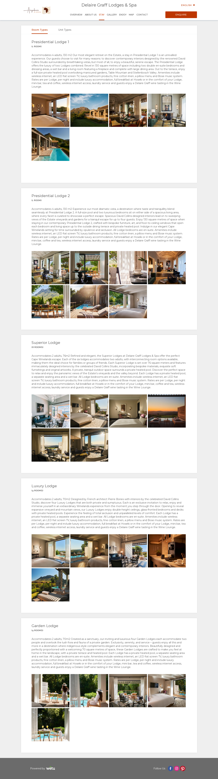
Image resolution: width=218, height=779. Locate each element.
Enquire (181, 14)
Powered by (43, 768)
